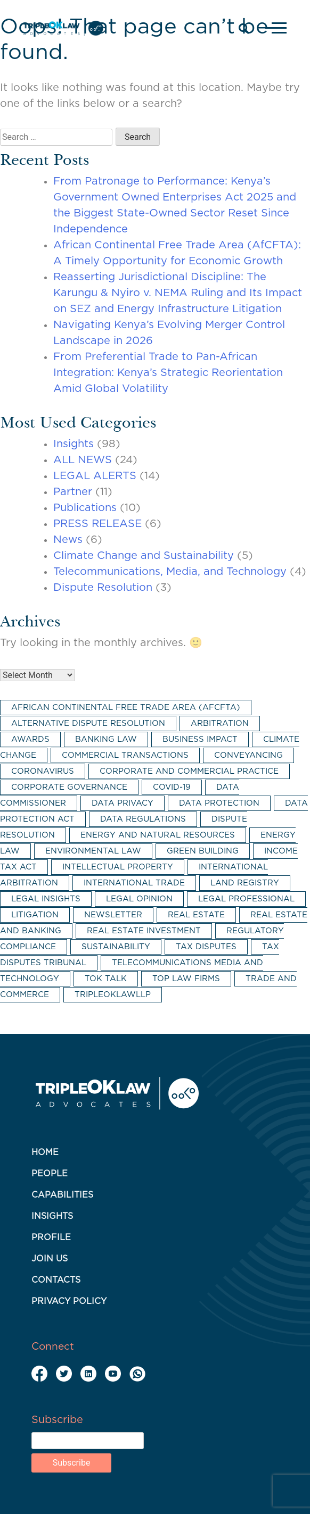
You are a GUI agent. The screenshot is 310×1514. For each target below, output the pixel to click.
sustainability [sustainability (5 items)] (115, 947)
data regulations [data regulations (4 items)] (143, 819)
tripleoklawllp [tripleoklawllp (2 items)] (113, 995)
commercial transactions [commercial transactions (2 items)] (125, 755)
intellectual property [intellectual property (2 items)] (117, 867)
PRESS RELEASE (97, 523)
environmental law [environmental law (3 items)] (93, 851)
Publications (85, 508)
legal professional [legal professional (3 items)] (246, 899)
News (68, 539)
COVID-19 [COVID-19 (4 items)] (172, 787)
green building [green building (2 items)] (203, 851)
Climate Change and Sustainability (143, 555)
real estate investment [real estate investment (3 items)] (144, 931)
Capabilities (62, 1195)
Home (45, 1152)
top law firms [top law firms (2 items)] (186, 979)
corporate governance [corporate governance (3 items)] (69, 787)
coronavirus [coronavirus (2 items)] (42, 771)
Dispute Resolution (102, 587)
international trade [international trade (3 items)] (134, 883)
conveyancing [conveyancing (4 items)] (248, 755)
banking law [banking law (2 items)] (106, 739)
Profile (51, 1237)
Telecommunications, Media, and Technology (170, 571)
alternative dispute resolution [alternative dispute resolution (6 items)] (88, 723)
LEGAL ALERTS (94, 476)
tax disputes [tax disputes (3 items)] (206, 947)
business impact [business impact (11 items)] (200, 739)
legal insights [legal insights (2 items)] (45, 899)
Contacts (55, 1280)
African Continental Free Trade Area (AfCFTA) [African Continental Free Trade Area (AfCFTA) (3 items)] (125, 708)
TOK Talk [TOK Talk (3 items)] (106, 979)
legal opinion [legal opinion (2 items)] (139, 899)
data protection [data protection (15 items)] (219, 803)
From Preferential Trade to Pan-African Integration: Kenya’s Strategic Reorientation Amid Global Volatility (168, 373)
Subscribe (57, 1420)
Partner (72, 492)
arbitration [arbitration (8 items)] (220, 723)
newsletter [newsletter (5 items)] (113, 915)
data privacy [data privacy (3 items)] (122, 803)
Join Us (49, 1258)
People (49, 1173)
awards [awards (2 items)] (30, 739)
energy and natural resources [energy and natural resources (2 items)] (157, 835)
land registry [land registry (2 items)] (244, 883)
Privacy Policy (69, 1301)
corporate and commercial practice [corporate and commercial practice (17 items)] (189, 771)
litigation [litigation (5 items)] (35, 915)
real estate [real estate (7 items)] (196, 915)
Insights (73, 444)
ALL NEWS (82, 460)
